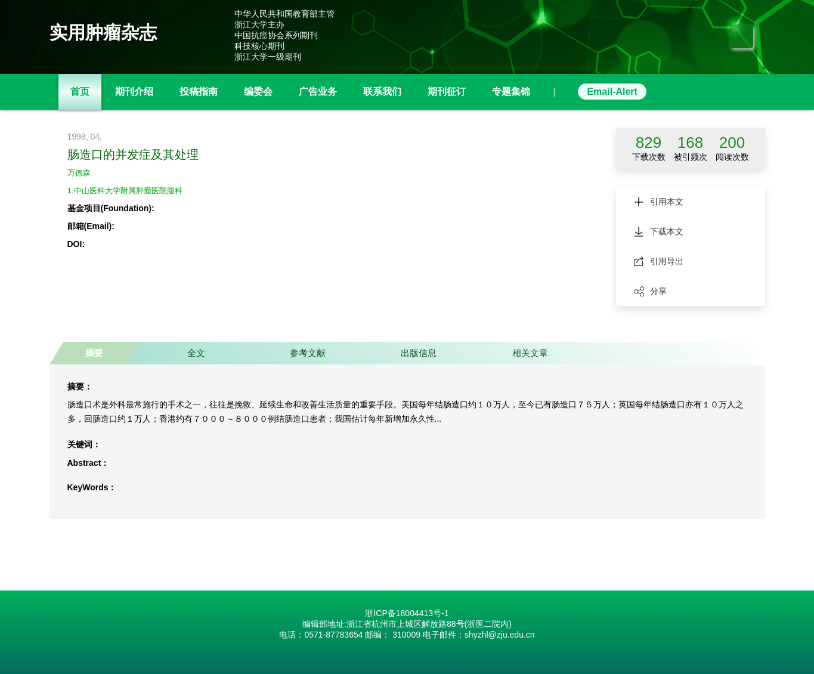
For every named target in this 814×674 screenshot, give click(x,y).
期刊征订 (447, 91)
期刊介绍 (134, 91)
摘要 (93, 353)
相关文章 (522, 353)
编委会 (258, 91)
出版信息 (413, 353)
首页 (79, 91)
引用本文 (658, 202)
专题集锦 (511, 91)
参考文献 (303, 353)
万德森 (79, 172)
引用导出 (658, 261)
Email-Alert (612, 91)
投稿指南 (198, 91)
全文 (193, 353)
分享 (650, 291)
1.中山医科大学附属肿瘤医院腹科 (129, 190)
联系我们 (382, 91)
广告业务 (318, 91)
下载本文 (658, 231)
